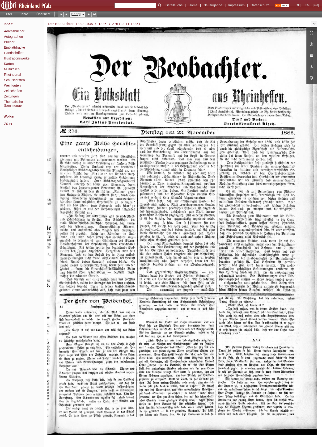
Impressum (236, 5)
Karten (9, 64)
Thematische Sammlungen (14, 103)
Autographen (13, 36)
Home (193, 5)
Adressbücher (14, 31)
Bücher (9, 42)
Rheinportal (12, 74)
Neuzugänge (212, 5)
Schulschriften (14, 80)
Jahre (24, 14)
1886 (102, 24)
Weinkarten (12, 85)
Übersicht (43, 14)
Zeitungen (11, 96)
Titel (9, 14)
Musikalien (12, 69)
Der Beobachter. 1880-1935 (70, 24)
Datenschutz (259, 5)
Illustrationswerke (17, 58)
